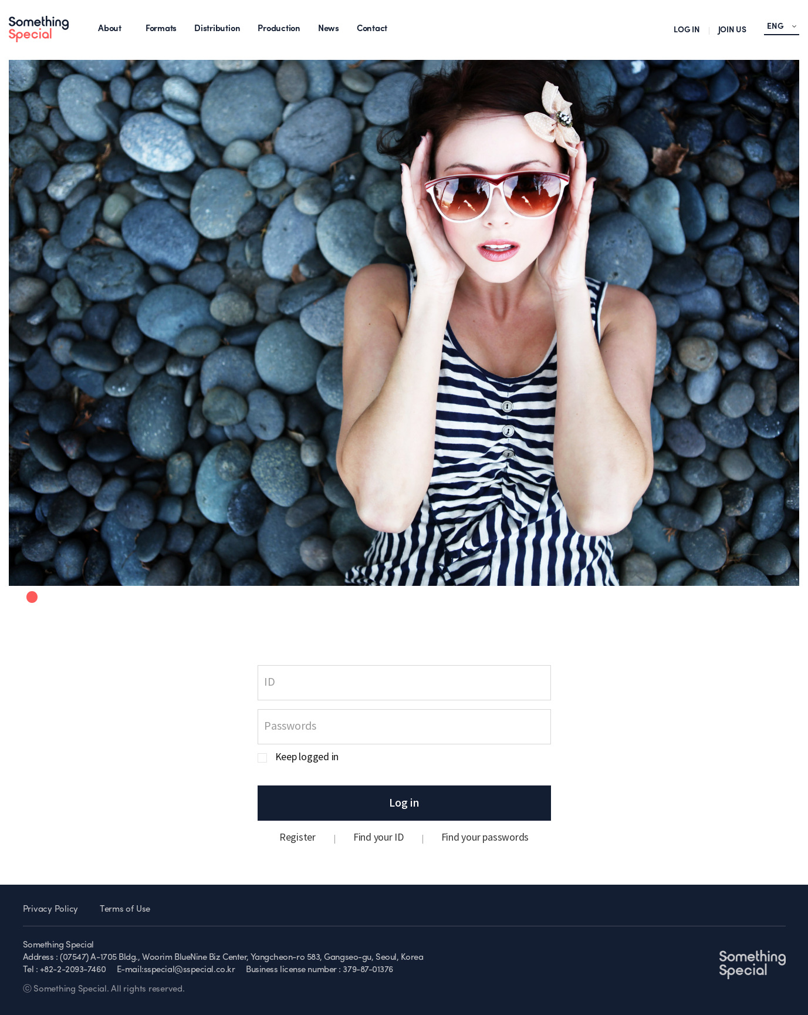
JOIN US (732, 30)
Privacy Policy (51, 909)
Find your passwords (485, 837)
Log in (404, 803)
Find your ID (378, 837)
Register (297, 837)
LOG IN (687, 30)
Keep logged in (307, 757)
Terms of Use (125, 909)
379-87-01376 (368, 970)
